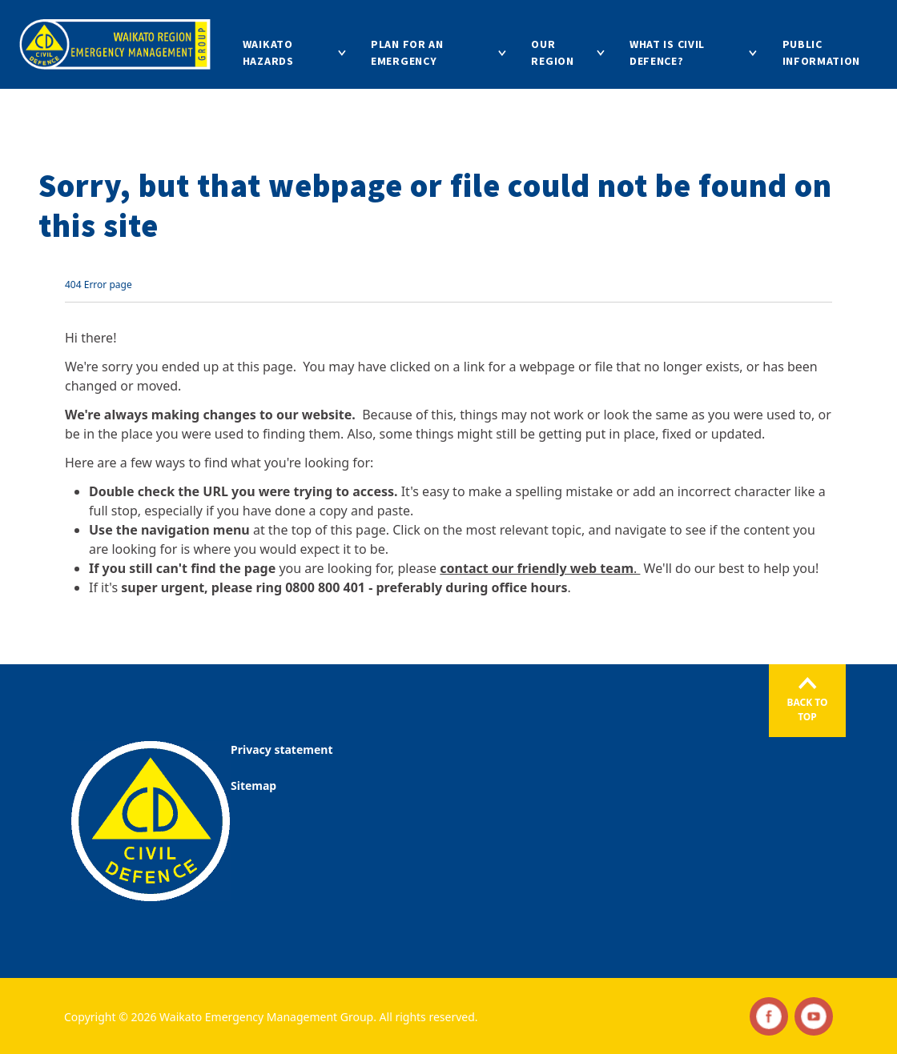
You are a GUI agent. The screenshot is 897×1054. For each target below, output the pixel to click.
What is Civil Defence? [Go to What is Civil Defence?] (667, 52)
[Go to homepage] (115, 44)
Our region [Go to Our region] (552, 52)
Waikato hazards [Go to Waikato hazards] (268, 52)
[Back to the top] (807, 700)
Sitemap (253, 785)
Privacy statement (281, 749)
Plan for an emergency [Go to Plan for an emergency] (407, 52)
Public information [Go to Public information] (821, 52)
